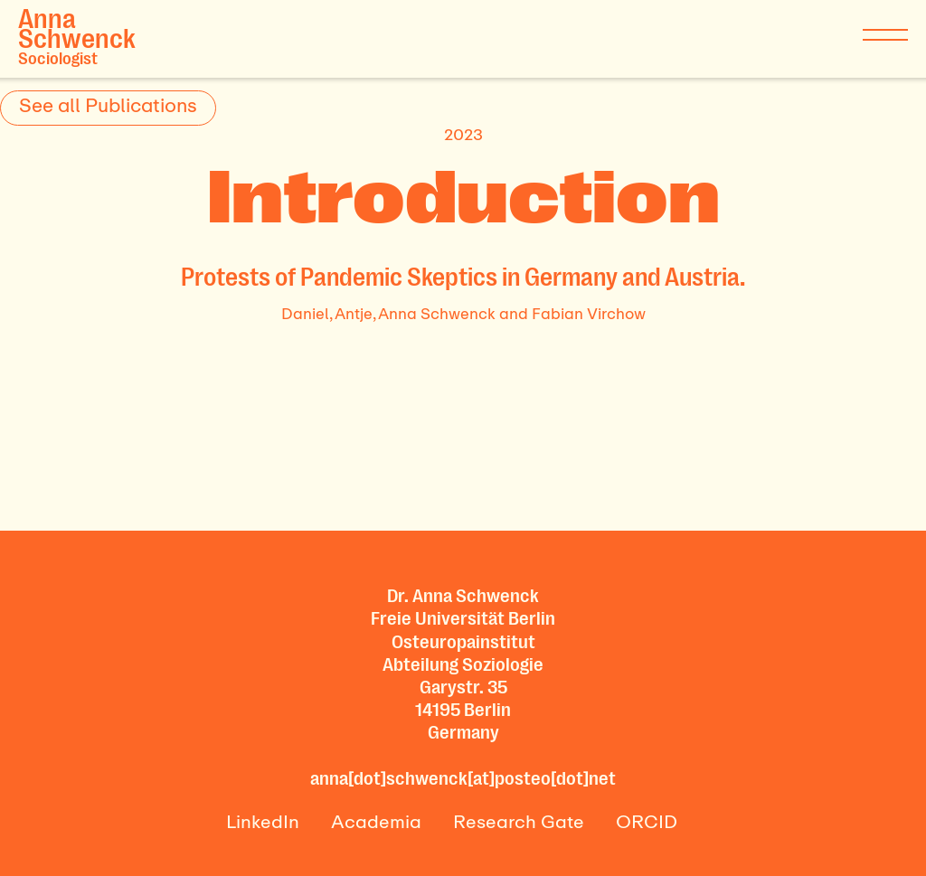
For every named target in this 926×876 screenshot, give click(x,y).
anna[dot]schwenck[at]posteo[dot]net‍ (463, 778)
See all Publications (108, 105)
